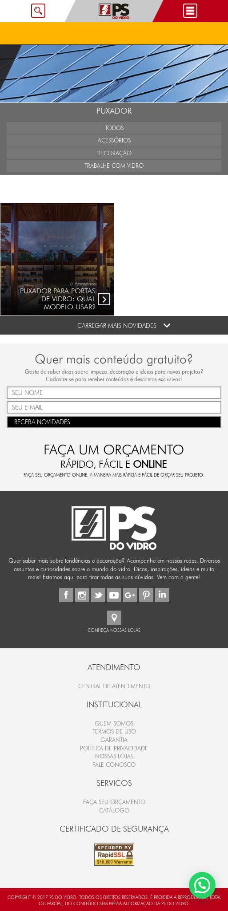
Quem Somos (114, 723)
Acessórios (114, 140)
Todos (114, 127)
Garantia (114, 739)
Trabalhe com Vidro (114, 165)
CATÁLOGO (114, 810)
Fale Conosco (114, 764)
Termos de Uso (114, 731)
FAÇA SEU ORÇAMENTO (114, 801)
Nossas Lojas (114, 756)
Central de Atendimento (114, 686)
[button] (202, 885)
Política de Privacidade (114, 748)
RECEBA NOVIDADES (114, 421)
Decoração (114, 153)
